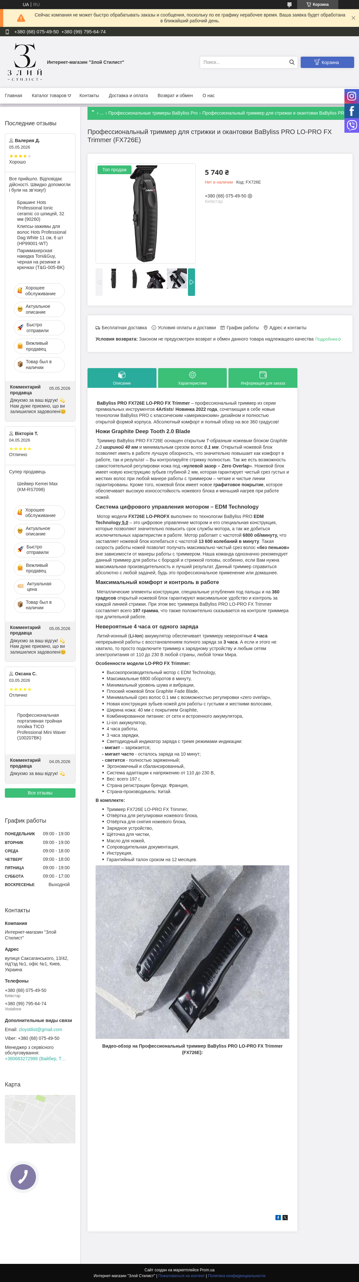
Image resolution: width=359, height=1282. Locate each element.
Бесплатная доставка (124, 327)
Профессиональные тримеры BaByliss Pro (153, 113)
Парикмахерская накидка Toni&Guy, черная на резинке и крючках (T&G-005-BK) (40, 259)
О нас (208, 95)
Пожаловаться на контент (181, 1276)
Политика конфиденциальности (236, 1276)
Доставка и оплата (128, 95)
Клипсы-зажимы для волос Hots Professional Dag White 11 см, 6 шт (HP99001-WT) (41, 235)
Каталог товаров (49, 95)
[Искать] (291, 62)
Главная (13, 95)
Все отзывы (40, 792)
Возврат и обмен (175, 95)
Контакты (89, 95)
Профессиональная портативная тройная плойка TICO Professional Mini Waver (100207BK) (41, 726)
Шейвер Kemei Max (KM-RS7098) (37, 486)
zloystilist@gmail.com (40, 1029)
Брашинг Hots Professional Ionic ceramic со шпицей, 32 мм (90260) (40, 211)
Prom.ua (207, 1270)
